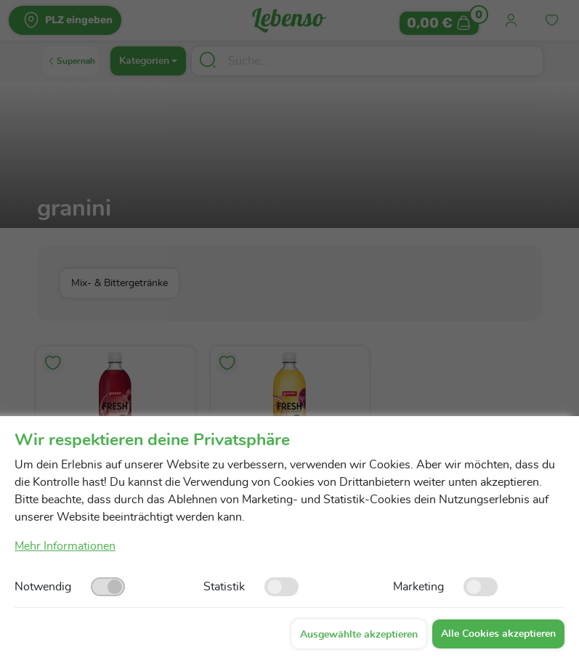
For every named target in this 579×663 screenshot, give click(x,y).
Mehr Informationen (65, 546)
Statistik (224, 587)
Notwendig (43, 587)
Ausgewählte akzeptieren (359, 635)
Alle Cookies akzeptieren (498, 634)
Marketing (418, 587)
